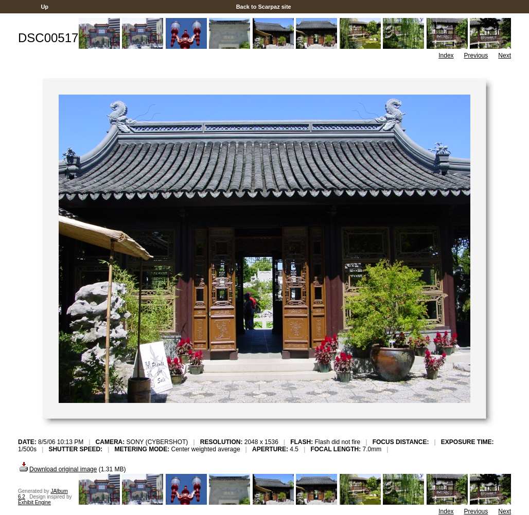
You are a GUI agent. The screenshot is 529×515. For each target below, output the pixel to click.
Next (504, 55)
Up (44, 7)
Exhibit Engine (34, 502)
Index (445, 55)
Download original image (57, 469)
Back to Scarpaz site (263, 7)
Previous (476, 55)
